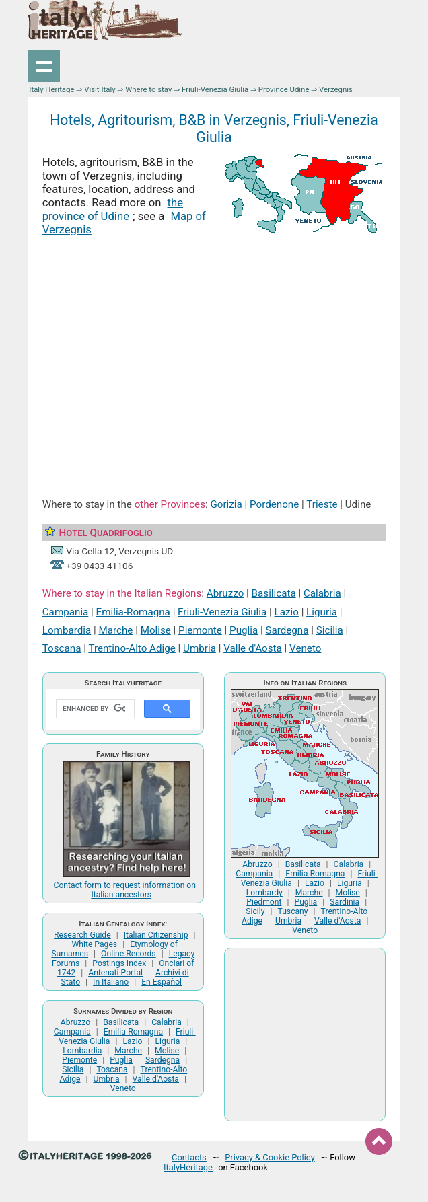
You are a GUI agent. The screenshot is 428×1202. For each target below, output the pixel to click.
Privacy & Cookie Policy (270, 1157)
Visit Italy (99, 89)
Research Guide (82, 935)
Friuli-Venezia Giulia (215, 89)
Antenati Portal (115, 972)
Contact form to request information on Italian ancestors (125, 889)
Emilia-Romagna (133, 612)
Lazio (287, 612)
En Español (161, 982)
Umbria (199, 648)
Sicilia (329, 630)
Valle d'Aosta (252, 648)
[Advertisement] (214, 356)
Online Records (128, 954)
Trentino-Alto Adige (131, 648)
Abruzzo (225, 593)
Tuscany (292, 911)
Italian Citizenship (156, 935)
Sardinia (344, 902)
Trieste (321, 504)
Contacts (189, 1157)
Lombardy (264, 892)
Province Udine (284, 89)
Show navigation (44, 66)
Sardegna (286, 630)
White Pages (95, 944)
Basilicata (274, 593)
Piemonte (200, 630)
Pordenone (274, 504)
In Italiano (111, 982)
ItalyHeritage (188, 1167)
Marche (115, 630)
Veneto (305, 648)
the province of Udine (112, 209)
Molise (156, 630)
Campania (65, 612)
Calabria (322, 593)
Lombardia (66, 630)
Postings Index (119, 963)
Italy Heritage (51, 89)
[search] (94, 709)
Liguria (321, 612)
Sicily (255, 911)
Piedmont (263, 902)
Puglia (243, 630)
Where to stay (148, 89)
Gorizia (226, 504)
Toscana (61, 648)
